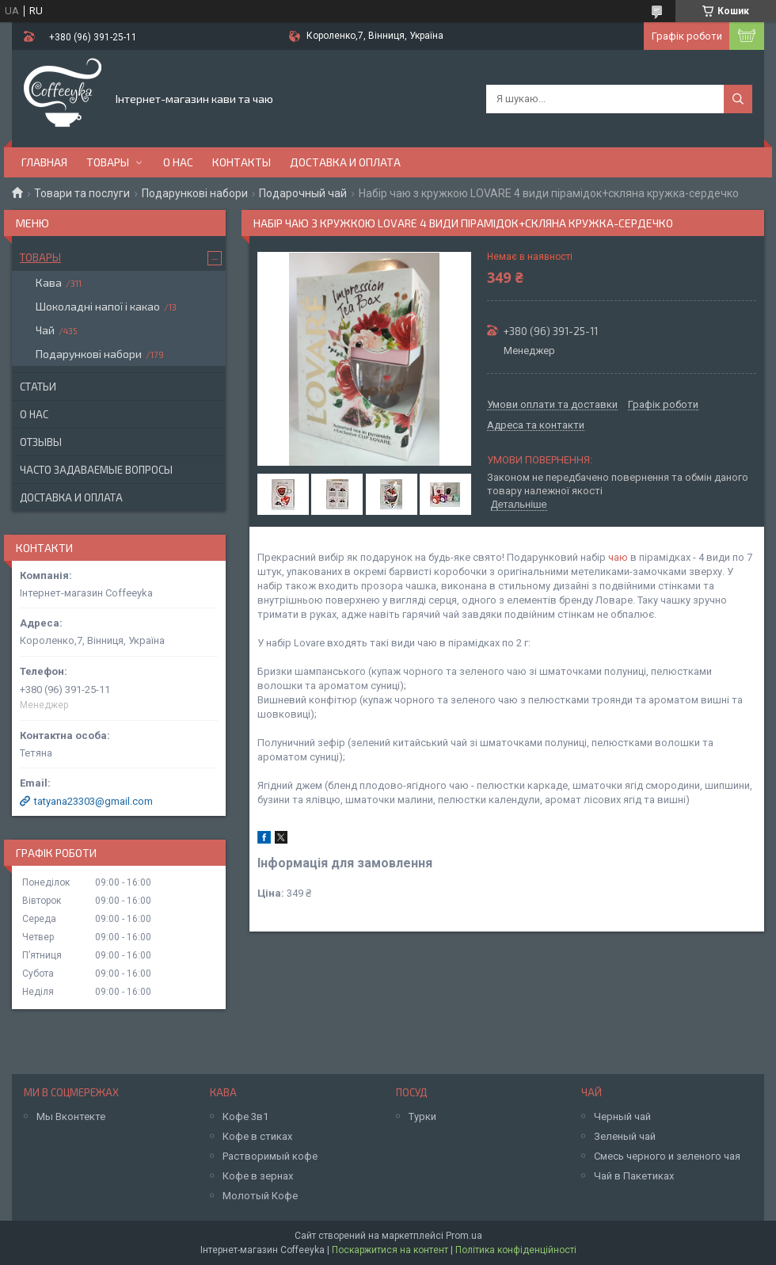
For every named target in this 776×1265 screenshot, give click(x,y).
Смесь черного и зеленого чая (667, 1156)
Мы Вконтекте (70, 1116)
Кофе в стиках (257, 1136)
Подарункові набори (195, 193)
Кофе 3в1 (245, 1116)
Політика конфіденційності (515, 1249)
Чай (45, 330)
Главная (44, 162)
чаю (618, 557)
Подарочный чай (303, 193)
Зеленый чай (625, 1136)
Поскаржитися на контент (390, 1249)
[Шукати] (738, 99)
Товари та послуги (82, 193)
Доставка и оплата (345, 162)
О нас (178, 162)
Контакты (241, 162)
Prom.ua (464, 1235)
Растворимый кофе (270, 1156)
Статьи (38, 386)
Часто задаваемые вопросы (96, 469)
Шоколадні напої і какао (98, 306)
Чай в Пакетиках (634, 1176)
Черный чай (622, 1116)
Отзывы (41, 442)
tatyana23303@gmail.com (93, 801)
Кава (49, 282)
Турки (422, 1116)
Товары (107, 162)
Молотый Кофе (260, 1196)
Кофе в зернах (258, 1176)
